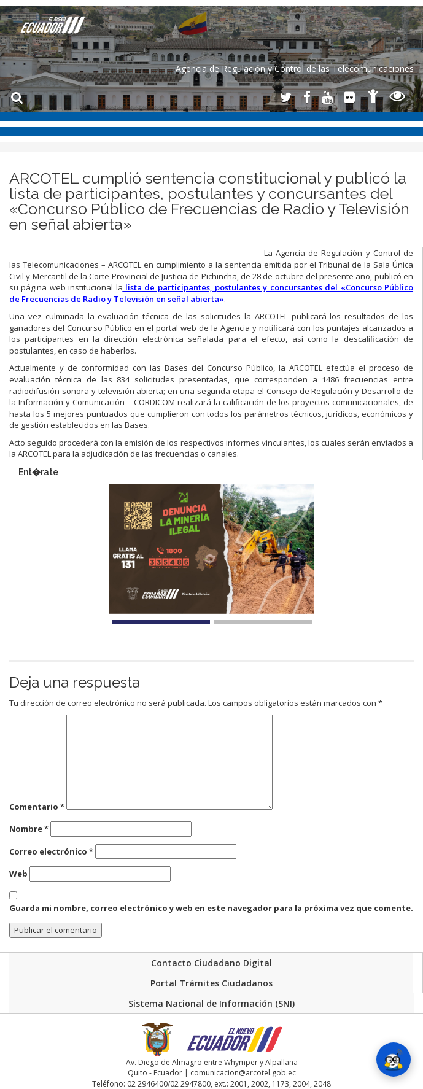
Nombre (29, 828)
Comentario (36, 806)
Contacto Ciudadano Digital (211, 963)
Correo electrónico (51, 851)
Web (18, 873)
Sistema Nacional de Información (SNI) (211, 1003)
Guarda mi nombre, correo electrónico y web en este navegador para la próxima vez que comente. (211, 907)
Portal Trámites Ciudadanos (211, 983)
